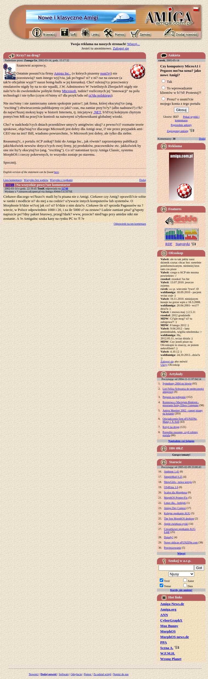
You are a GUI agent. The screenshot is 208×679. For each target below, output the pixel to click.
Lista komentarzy (13, 180)
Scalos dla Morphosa (175, 492)
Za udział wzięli (102, 674)
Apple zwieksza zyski (176, 523)
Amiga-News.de (172, 604)
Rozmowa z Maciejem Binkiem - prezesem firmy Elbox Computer (181, 404)
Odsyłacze (76, 674)
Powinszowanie (172, 547)
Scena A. (166, 648)
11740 (64, 188)
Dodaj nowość (49, 674)
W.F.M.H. (167, 653)
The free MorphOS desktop (179, 518)
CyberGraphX (171, 620)
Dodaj (142, 180)
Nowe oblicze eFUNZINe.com (181, 542)
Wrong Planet (170, 659)
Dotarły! (168, 537)
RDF (168, 244)
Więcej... (133, 44)
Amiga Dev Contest (175, 508)
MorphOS (168, 631)
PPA (163, 642)
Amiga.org (168, 609)
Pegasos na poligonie (174, 396)
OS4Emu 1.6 (171, 487)
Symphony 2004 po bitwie (177, 383)
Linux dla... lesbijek (175, 502)
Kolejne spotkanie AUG (177, 513)
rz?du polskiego (99, 95)
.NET (97, 112)
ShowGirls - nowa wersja (178, 481)
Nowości (34, 674)
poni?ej (105, 73)
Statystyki (183, 244)
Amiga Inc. (62, 73)
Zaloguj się (121, 48)
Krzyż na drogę (171, 426)
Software (64, 674)
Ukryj (164, 364)
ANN (164, 615)
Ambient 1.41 (171, 471)
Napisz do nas (120, 674)
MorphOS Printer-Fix (176, 497)
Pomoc (88, 674)
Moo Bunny (169, 626)
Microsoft (69, 91)
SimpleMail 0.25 (173, 476)
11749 (9, 185)
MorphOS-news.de (174, 637)
